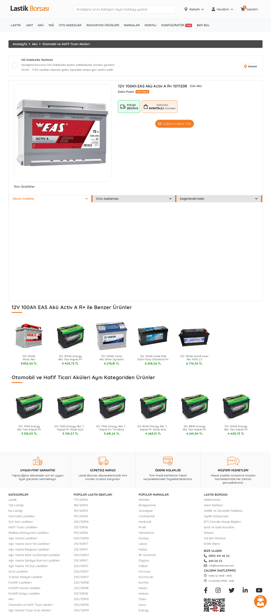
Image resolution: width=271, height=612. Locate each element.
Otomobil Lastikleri (21, 517)
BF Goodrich (147, 556)
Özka (142, 600)
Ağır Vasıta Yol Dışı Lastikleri (28, 567)
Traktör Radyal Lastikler (25, 578)
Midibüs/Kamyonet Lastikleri (28, 534)
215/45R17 (81, 561)
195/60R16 (81, 534)
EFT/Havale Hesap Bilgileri (222, 523)
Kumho (144, 583)
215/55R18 (81, 594)
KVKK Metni (212, 545)
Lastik (12, 500)
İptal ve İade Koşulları (219, 528)
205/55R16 (81, 523)
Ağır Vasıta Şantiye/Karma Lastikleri (34, 561)
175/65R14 (81, 500)
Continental (147, 517)
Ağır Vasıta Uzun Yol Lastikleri (29, 545)
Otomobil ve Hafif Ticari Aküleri (66, 44)
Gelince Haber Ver (174, 124)
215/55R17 (81, 550)
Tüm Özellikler (24, 187)
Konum (250, 67)
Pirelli (142, 528)
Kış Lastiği (15, 511)
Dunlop (144, 539)
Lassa (143, 545)
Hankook (145, 523)
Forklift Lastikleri (20, 583)
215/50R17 (81, 545)
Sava (142, 605)
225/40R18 (81, 583)
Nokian (144, 594)
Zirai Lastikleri (18, 572)
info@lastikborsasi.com (219, 566)
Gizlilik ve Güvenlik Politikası (223, 511)
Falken (143, 567)
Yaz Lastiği (16, 506)
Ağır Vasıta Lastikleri (22, 539)
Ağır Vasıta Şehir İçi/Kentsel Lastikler (34, 556)
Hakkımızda (212, 500)
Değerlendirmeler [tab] (219, 199)
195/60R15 (81, 511)
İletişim (209, 534)
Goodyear (146, 511)
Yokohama (146, 534)
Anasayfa (20, 44)
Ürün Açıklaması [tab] (134, 199)
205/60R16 (81, 539)
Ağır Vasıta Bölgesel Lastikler (28, 550)
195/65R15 (81, 517)
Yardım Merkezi (215, 539)
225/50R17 (81, 572)
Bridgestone (147, 506)
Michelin (144, 500)
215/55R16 (81, 528)
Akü (34, 44)
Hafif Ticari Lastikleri (22, 528)
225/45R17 (81, 567)
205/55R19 (81, 600)
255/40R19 (81, 605)
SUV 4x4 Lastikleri (20, 523)
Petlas (143, 550)
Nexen (143, 589)
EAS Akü (196, 87)
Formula (144, 572)
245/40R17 (81, 578)
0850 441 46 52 (217, 556)
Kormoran (146, 578)
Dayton (144, 561)
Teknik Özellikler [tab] (50, 199)
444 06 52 (213, 561)
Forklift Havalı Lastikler (24, 589)
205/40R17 (81, 556)
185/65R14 (81, 506)
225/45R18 (81, 589)
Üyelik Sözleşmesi (216, 517)
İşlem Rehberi (213, 506)
